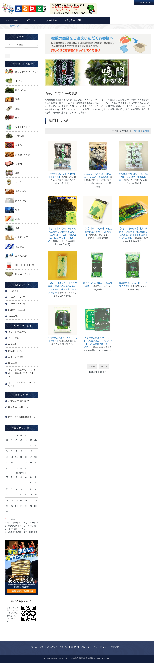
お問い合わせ (121, 20)
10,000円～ (13, 316)
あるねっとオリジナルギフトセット (22, 384)
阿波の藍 (12, 363)
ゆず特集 (12, 344)
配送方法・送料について (19, 407)
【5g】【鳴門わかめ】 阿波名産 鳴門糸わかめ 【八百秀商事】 (98, 231)
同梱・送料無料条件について (22, 417)
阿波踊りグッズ (15, 350)
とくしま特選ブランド (18, 331)
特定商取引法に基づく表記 (72, 647)
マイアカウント (144, 2)
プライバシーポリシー (98, 647)
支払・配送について (48, 647)
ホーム (3, 26)
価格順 (137, 131)
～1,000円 (13, 291)
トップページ (10, 20)
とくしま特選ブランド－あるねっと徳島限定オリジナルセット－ (22, 372)
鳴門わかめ (14, 26)
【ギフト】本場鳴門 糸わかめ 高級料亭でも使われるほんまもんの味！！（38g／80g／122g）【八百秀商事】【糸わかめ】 (62, 234)
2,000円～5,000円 (16, 303)
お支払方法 (50, 20)
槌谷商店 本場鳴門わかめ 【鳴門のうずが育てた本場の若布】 (133, 177)
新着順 (146, 131)
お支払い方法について (18, 401)
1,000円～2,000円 (16, 297)
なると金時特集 (15, 357)
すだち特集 (13, 338)
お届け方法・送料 (71, 20)
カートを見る (143, 20)
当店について (30, 20)
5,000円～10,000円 (17, 310)
